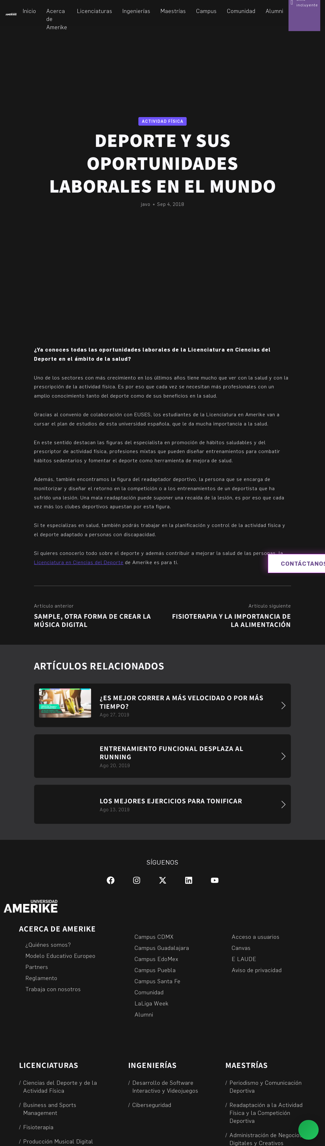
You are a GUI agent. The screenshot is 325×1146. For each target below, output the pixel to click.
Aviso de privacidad (257, 970)
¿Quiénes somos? (48, 944)
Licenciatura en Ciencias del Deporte (78, 561)
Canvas (241, 948)
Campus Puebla (155, 970)
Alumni (144, 1014)
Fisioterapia (38, 1127)
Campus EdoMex (156, 959)
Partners (36, 967)
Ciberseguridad (151, 1105)
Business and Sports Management (49, 1108)
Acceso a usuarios (256, 936)
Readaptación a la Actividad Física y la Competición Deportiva (266, 1112)
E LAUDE (244, 959)
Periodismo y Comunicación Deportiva (265, 1086)
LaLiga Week (152, 1003)
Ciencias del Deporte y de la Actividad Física (60, 1086)
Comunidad (149, 992)
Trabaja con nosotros (53, 989)
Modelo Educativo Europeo (60, 955)
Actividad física (162, 121)
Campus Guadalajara (162, 948)
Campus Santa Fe (158, 981)
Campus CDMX (154, 936)
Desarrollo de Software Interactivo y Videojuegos (165, 1086)
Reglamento (41, 978)
